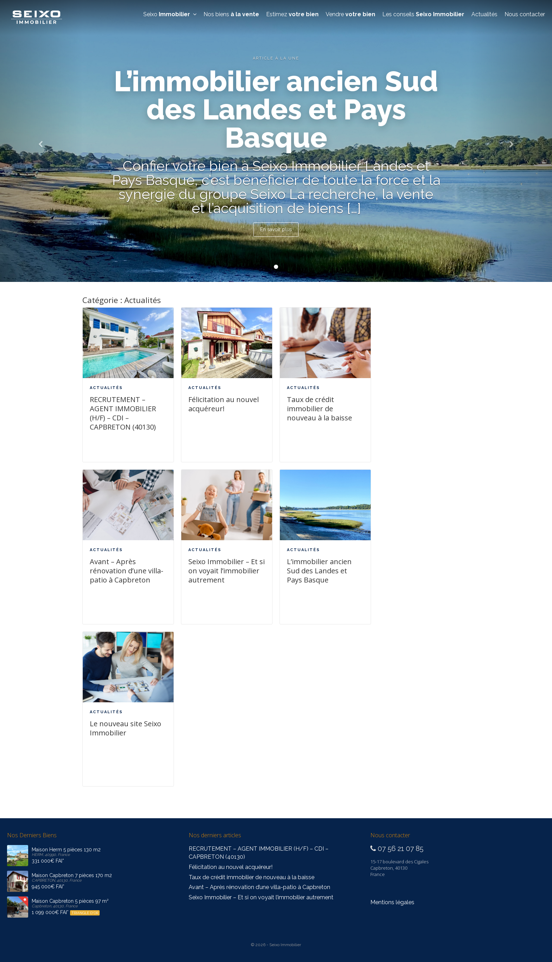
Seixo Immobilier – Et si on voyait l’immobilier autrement (226, 571)
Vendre (350, 14)
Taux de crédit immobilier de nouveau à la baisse (319, 409)
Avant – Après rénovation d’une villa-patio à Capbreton (126, 571)
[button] (41, 141)
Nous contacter (524, 14)
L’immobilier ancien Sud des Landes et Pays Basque (319, 571)
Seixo (169, 14)
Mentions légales (392, 902)
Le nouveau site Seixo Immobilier (125, 728)
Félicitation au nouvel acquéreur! (223, 404)
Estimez (292, 14)
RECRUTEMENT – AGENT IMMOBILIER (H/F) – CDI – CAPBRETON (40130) (123, 413)
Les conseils (423, 14)
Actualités (484, 14)
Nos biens (231, 14)
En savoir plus (276, 229)
